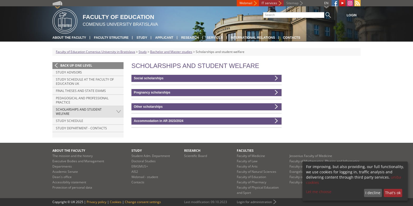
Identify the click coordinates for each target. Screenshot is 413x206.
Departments (62, 166)
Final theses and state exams (81, 91)
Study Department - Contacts (81, 128)
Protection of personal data (72, 187)
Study (141, 38)
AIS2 (134, 171)
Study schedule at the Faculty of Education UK (85, 81)
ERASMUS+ (139, 166)
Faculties (245, 150)
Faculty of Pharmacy (251, 182)
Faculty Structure (111, 38)
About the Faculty (69, 38)
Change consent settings (143, 202)
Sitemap (292, 3)
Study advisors (69, 72)
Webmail (245, 3)
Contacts (291, 38)
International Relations (253, 38)
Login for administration (254, 202)
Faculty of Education (251, 177)
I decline (372, 192)
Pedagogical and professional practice (82, 100)
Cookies (115, 202)
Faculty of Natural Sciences (256, 171)
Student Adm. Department (150, 156)
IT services (269, 3)
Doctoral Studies (143, 161)
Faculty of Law (247, 161)
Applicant (164, 38)
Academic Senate (65, 171)
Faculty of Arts (247, 166)
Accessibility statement (69, 182)
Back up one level (76, 65)
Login (352, 15)
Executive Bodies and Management (78, 161)
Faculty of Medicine (251, 156)
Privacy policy (96, 202)
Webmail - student (144, 177)
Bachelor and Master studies (171, 52)
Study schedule (69, 121)
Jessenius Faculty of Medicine (310, 156)
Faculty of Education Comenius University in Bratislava (95, 52)
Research (190, 38)
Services (215, 38)
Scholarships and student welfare (79, 111)
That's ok (393, 192)
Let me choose (318, 191)
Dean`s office (62, 177)
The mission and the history (72, 156)
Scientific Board (195, 156)
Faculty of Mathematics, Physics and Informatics (324, 161)
